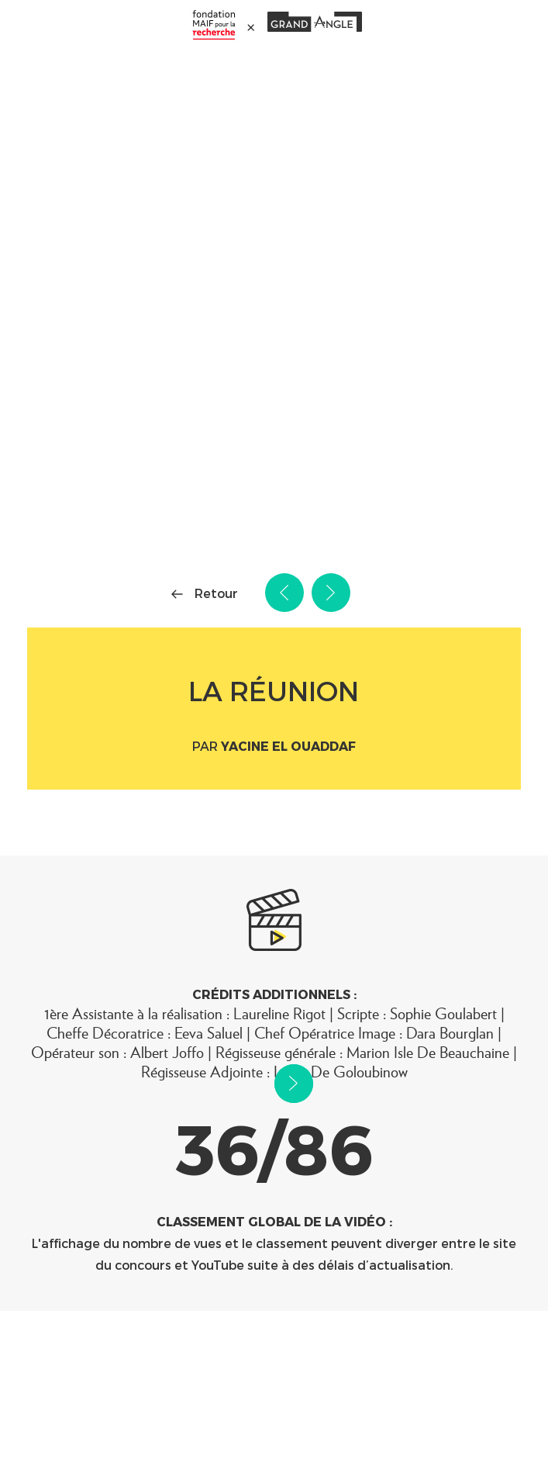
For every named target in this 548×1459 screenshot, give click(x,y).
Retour (216, 593)
